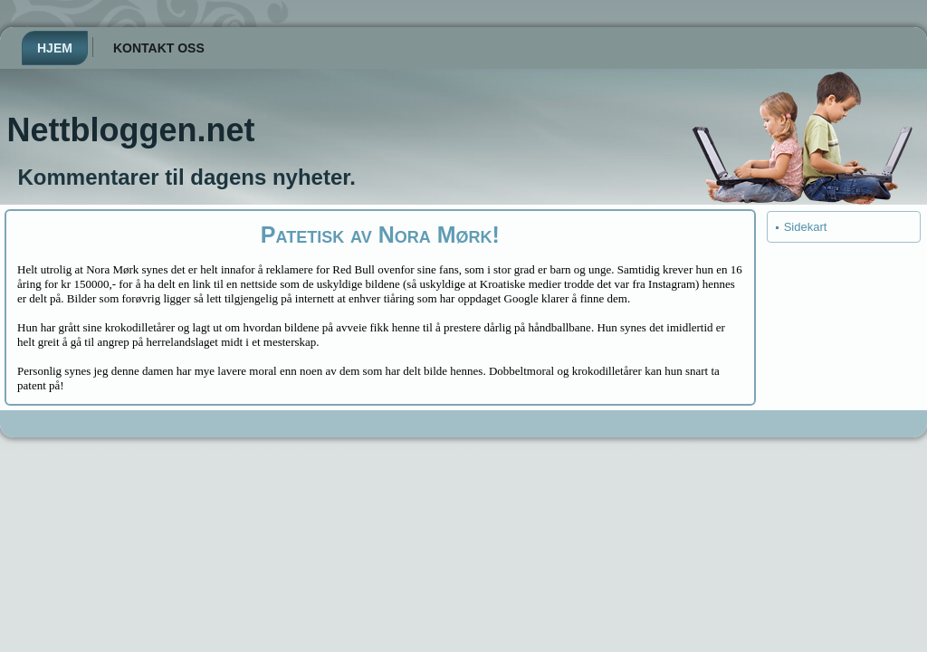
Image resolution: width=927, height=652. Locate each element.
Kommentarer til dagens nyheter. (187, 177)
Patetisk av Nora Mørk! (380, 234)
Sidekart (805, 227)
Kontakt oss (159, 48)
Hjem (54, 48)
